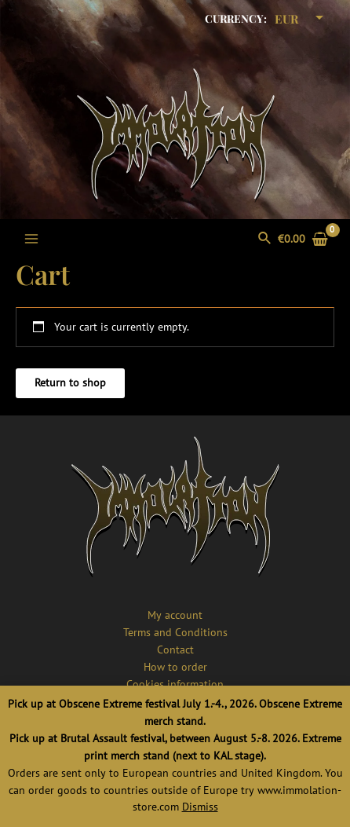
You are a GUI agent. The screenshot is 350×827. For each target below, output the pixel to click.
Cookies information (175, 684)
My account (175, 615)
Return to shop (70, 382)
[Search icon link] (265, 239)
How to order (175, 667)
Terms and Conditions (175, 632)
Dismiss (200, 807)
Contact (175, 649)
